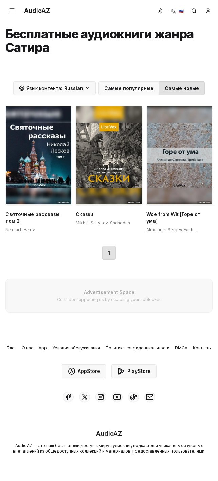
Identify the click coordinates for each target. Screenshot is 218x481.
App (43, 347)
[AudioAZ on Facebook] (68, 397)
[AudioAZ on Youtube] (117, 397)
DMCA (181, 347)
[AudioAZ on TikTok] (133, 397)
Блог (11, 347)
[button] (12, 11)
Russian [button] (54, 88)
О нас (27, 347)
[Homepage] (37, 11)
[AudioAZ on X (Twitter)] (84, 397)
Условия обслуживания (76, 347)
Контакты (202, 347)
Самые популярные (128, 88)
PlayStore (134, 371)
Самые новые (182, 88)
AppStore (84, 371)
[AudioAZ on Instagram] (100, 397)
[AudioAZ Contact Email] (149, 397)
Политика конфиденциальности (137, 347)
